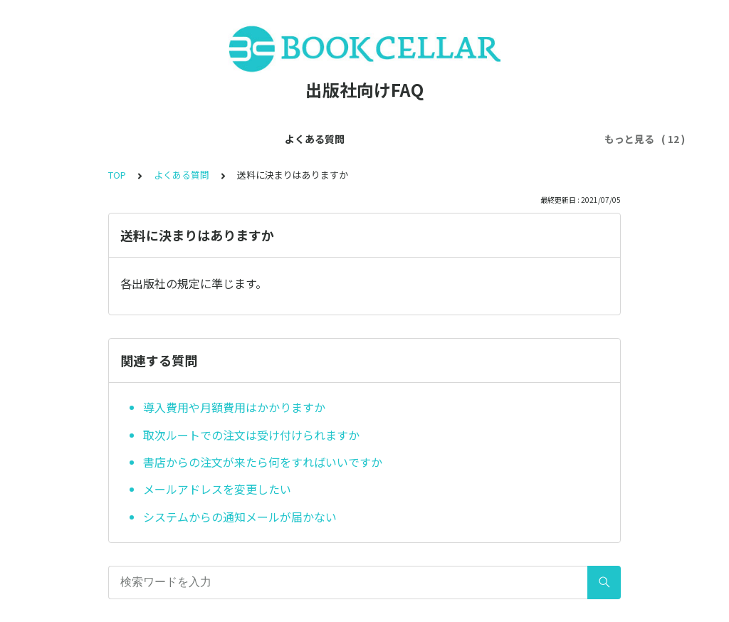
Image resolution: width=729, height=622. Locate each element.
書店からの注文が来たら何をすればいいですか (262, 461)
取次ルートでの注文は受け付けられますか (251, 434)
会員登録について (198, 139)
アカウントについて (302, 139)
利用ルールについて (512, 139)
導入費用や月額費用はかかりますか (234, 407)
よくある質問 (108, 139)
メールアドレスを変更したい (217, 488)
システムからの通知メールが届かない (240, 516)
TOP (117, 174)
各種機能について (407, 139)
